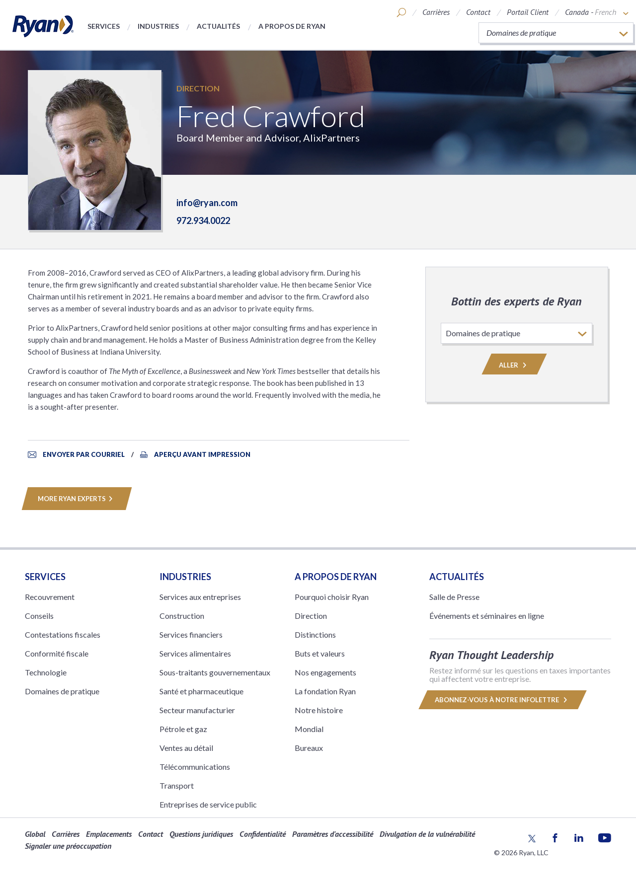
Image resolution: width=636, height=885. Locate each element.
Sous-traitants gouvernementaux (214, 672)
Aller (514, 365)
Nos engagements (325, 672)
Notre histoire (319, 710)
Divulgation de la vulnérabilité (427, 834)
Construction (181, 615)
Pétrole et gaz (183, 729)
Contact (478, 12)
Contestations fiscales (62, 634)
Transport (176, 785)
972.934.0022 (203, 220)
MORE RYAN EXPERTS (77, 499)
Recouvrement (50, 596)
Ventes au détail (186, 747)
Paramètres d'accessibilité (332, 834)
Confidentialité (262, 834)
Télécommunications (194, 766)
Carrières (436, 12)
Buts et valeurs (320, 653)
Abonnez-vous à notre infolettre (502, 700)
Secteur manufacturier (197, 710)
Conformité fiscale (56, 653)
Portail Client (528, 12)
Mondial (309, 729)
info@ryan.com (207, 202)
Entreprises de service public (208, 804)
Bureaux (309, 747)
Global (35, 834)
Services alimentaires (195, 653)
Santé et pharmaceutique (201, 691)
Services (103, 26)
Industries (158, 26)
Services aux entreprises (200, 596)
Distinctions (315, 634)
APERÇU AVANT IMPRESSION (202, 454)
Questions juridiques (201, 834)
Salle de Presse (454, 596)
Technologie (46, 672)
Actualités (218, 26)
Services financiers (191, 634)
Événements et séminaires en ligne (486, 615)
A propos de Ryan (291, 26)
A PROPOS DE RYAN (336, 576)
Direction (198, 88)
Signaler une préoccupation (68, 846)
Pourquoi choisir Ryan (332, 596)
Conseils (39, 615)
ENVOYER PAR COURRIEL (84, 454)
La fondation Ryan (325, 691)
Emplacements (109, 834)
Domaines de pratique (62, 691)
